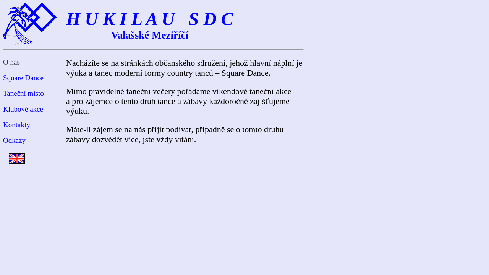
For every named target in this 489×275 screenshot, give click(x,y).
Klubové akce (23, 109)
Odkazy (14, 140)
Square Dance (23, 78)
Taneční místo (23, 93)
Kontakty (16, 125)
